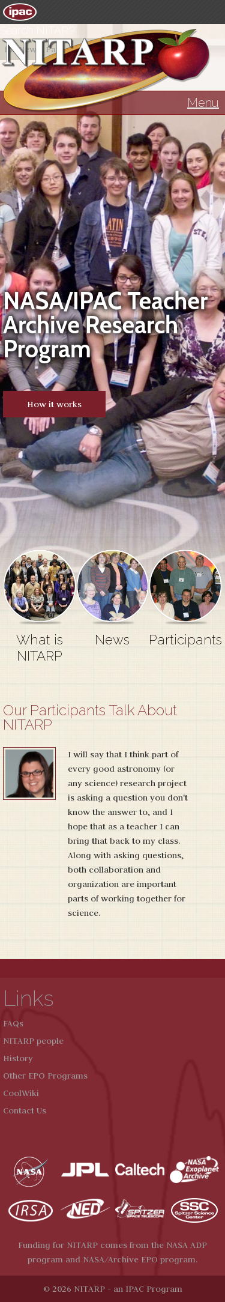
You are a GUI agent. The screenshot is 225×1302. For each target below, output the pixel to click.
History (18, 1058)
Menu (203, 102)
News (112, 639)
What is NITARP (39, 648)
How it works (54, 404)
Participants (185, 639)
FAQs (13, 1023)
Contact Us (24, 1110)
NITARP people (33, 1040)
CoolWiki (21, 1093)
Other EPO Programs (45, 1075)
